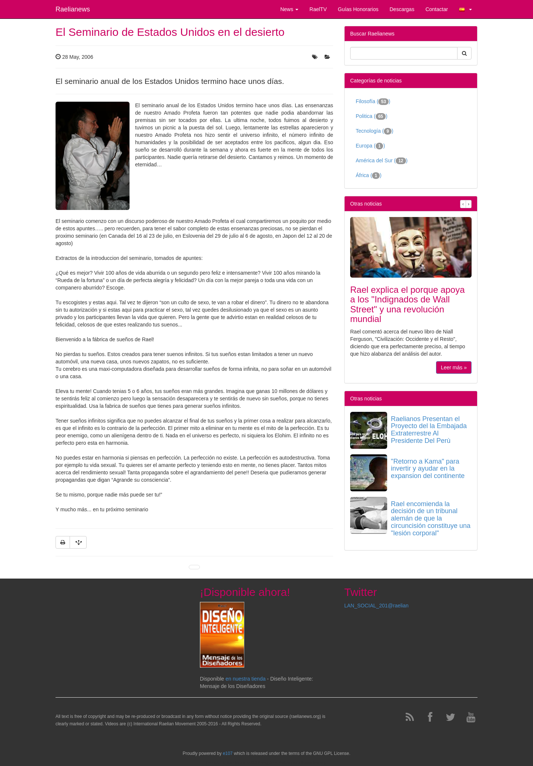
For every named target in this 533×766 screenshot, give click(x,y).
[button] (465, 9)
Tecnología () (374, 131)
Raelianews (73, 9)
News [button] (289, 9)
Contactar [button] (436, 9)
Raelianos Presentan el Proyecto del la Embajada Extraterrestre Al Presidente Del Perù (429, 429)
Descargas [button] (401, 9)
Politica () (372, 116)
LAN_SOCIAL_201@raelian (376, 606)
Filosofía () (373, 101)
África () (369, 175)
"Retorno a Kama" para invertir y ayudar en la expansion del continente (428, 469)
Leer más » (454, 367)
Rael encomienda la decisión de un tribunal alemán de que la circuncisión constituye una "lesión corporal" (430, 518)
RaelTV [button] (318, 9)
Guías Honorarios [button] (358, 9)
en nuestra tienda (245, 679)
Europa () (370, 146)
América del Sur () (382, 160)
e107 (227, 753)
